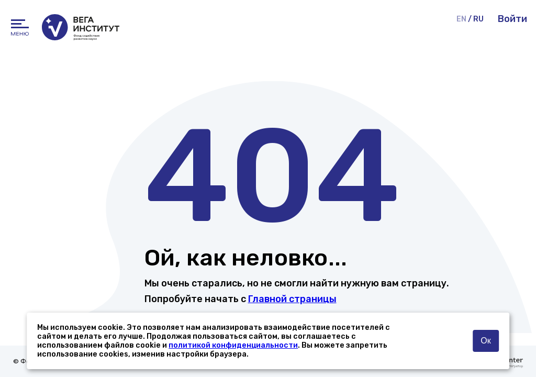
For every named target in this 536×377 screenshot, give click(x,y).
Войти (512, 19)
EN (461, 19)
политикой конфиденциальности (233, 345)
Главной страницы (292, 299)
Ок (485, 340)
